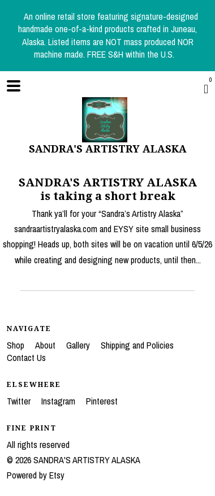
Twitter (20, 401)
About (46, 345)
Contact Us (26, 357)
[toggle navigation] (13, 86)
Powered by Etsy (35, 475)
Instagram (59, 401)
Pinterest (102, 401)
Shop (17, 345)
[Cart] (206, 88)
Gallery (79, 345)
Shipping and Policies (137, 345)
